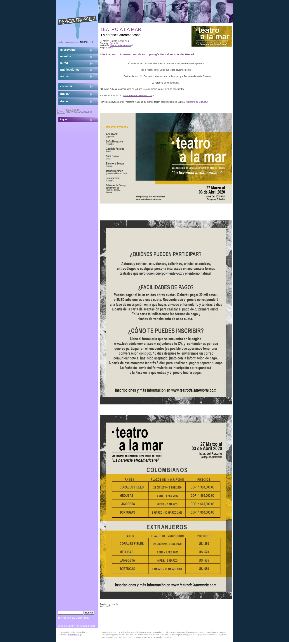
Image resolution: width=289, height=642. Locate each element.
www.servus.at (74, 635)
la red (64, 63)
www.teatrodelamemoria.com (138, 95)
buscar (65, 93)
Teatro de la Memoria (121, 45)
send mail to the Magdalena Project (79, 111)
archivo (65, 76)
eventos (65, 56)
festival (109, 47)
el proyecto (68, 49)
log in (63, 119)
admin (115, 604)
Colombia (114, 43)
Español (84, 42)
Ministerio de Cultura (197, 102)
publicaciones (69, 69)
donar (64, 101)
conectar (66, 86)
